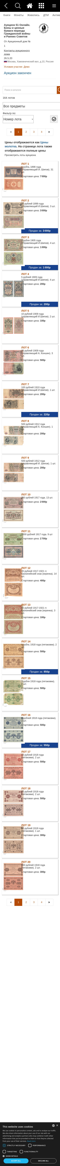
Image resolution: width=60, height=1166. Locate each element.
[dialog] (30, 1144)
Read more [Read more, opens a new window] (31, 1141)
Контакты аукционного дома (17, 52)
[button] (30, 1156)
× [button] (57, 1125)
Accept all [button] (16, 1161)
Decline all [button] (43, 1161)
